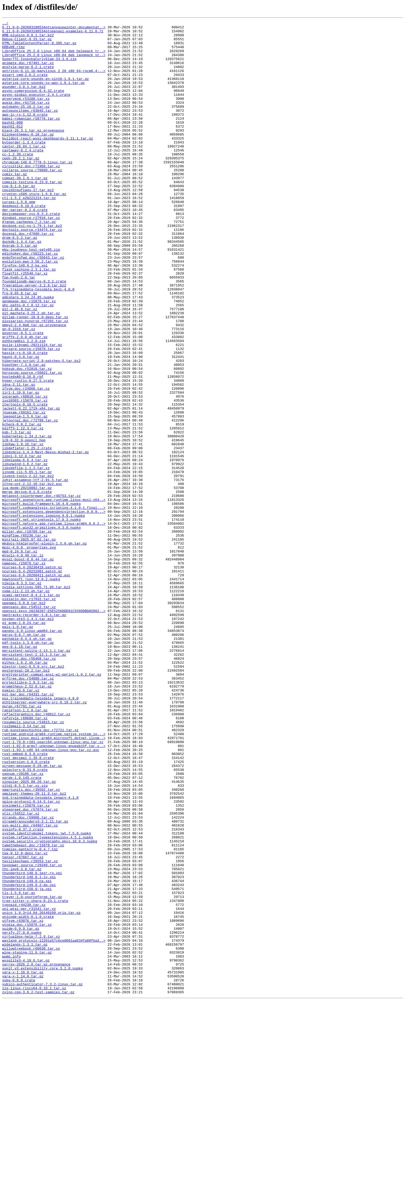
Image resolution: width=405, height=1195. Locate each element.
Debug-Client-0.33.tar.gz (27, 43)
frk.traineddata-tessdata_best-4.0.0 (38, 343)
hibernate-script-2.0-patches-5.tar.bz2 (41, 428)
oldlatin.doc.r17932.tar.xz (29, 714)
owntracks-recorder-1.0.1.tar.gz (34, 733)
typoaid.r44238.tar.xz (24, 1081)
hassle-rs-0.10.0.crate (25, 419)
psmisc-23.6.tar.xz (20, 824)
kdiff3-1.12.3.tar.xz (22, 509)
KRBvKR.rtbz (13, 52)
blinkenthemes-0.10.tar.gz (28, 157)
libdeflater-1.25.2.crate (27, 533)
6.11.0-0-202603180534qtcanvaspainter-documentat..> (53, 28)
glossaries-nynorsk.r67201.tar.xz (35, 381)
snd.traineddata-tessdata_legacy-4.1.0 (40, 953)
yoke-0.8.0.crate (18, 1172)
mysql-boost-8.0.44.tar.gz (28, 667)
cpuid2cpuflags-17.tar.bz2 (28, 224)
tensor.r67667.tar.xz (22, 1024)
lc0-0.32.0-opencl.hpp (24, 524)
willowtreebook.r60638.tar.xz (31, 1134)
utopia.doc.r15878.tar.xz (27, 1105)
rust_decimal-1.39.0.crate (28, 905)
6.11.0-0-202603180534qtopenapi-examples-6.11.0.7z (52, 33)
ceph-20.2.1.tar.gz (20, 185)
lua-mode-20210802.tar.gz (27, 581)
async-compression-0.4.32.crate (33, 104)
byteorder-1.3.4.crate (24, 166)
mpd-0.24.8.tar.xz (19, 657)
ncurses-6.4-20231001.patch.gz (32, 681)
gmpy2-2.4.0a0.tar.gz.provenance (34, 386)
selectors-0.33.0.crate (25, 919)
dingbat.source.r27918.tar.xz (31, 257)
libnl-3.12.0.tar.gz (21, 543)
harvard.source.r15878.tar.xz (31, 414)
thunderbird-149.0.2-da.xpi (29, 1057)
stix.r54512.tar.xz (20, 972)
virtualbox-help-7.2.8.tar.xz (31, 1119)
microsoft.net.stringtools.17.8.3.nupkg (41, 619)
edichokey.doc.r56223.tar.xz (30, 300)
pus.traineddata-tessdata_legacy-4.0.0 (40, 834)
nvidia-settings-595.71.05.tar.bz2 (36, 700)
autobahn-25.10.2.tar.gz (26, 124)
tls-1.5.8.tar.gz (18, 1067)
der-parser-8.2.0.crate (25, 247)
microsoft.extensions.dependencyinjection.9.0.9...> (53, 610)
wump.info (11, 1143)
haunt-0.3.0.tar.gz (20, 424)
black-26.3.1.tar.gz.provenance (33, 152)
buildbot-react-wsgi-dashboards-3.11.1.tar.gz (47, 162)
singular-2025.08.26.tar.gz (29, 934)
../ (5, 23)
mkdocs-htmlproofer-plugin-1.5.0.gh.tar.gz (44, 648)
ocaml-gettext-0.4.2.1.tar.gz (31, 710)
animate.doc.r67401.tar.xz (28, 71)
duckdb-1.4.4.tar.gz (21, 286)
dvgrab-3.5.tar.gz (19, 290)
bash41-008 (12, 143)
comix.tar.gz (14, 205)
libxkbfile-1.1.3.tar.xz (26, 557)
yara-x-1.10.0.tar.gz (22, 1162)
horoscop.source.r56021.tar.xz (32, 443)
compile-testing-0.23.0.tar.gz (32, 214)
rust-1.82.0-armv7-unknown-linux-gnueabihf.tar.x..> (53, 891)
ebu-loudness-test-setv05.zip (31, 295)
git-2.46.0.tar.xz (19, 367)
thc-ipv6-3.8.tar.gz (21, 1038)
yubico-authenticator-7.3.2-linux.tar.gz (42, 1177)
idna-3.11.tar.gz (18, 457)
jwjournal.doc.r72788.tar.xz (30, 500)
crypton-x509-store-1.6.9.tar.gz (34, 228)
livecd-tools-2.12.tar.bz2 (28, 567)
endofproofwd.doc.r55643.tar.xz (33, 305)
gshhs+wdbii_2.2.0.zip (24, 405)
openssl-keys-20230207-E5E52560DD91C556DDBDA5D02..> (53, 729)
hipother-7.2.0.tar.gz (24, 433)
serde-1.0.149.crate (21, 929)
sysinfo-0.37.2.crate (22, 991)
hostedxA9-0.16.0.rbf (22, 448)
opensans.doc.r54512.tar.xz (29, 724)
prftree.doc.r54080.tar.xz (28, 810)
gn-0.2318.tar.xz (18, 390)
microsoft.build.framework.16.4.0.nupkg (41, 600)
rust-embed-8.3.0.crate (25, 900)
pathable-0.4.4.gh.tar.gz (27, 762)
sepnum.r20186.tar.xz (22, 924)
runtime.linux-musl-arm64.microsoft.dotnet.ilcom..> (53, 881)
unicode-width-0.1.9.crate (28, 1096)
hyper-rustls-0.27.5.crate (28, 452)
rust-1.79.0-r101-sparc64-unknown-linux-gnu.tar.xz (52, 886)
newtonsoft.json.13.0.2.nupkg (31, 691)
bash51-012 (12, 147)
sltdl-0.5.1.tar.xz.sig (25, 938)
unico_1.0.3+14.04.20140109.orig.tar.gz (41, 1091)
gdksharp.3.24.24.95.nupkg (28, 352)
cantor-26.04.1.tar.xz (24, 171)
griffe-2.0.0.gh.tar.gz (25, 400)
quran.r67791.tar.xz (21, 843)
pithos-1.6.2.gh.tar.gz (25, 791)
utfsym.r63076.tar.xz (22, 1100)
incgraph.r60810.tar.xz (25, 471)
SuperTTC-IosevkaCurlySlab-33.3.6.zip (39, 66)
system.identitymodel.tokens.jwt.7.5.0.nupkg (46, 996)
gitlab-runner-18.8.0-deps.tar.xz (35, 376)
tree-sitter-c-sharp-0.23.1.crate (35, 1077)
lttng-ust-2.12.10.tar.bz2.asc (32, 576)
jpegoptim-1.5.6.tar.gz (25, 495)
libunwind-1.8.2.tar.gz (25, 552)
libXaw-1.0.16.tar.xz (22, 529)
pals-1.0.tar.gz (17, 748)
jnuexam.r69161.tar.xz (24, 490)
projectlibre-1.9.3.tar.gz (28, 814)
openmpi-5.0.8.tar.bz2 (24, 719)
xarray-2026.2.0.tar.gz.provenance (36, 1153)
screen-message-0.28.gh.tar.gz (32, 915)
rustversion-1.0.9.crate (26, 910)
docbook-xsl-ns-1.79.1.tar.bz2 (32, 266)
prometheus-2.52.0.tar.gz (27, 819)
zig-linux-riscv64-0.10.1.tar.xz (34, 1181)
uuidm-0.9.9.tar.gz (20, 1110)
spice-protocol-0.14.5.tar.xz (31, 957)
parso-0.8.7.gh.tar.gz (24, 757)
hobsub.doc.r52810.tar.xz (27, 438)
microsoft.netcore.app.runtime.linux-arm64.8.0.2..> (53, 624)
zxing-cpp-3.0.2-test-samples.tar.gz (38, 1186)
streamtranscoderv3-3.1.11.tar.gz (35, 981)
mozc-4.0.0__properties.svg (29, 652)
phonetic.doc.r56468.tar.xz (29, 786)
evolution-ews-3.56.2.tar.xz (30, 309)
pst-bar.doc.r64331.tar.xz (28, 829)
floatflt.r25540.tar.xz (25, 324)
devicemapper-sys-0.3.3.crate (31, 252)
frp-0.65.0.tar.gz (19, 347)
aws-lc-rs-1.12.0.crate (25, 133)
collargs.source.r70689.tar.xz (32, 200)
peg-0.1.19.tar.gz (19, 772)
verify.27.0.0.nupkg (21, 1115)
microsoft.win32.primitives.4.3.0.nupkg (41, 629)
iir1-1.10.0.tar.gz (20, 467)
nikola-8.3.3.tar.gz (21, 695)
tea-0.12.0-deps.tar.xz (25, 1019)
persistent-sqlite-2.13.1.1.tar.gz (36, 776)
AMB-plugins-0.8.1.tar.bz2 (28, 38)
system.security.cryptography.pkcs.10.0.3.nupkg (49, 1005)
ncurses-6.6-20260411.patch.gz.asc (36, 686)
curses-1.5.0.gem (18, 238)
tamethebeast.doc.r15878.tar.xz (33, 1010)
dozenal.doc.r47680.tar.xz (28, 276)
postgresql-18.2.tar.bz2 (26, 800)
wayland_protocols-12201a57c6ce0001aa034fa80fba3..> (53, 1124)
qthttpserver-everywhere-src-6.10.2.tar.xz (44, 838)
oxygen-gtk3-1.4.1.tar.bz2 (28, 738)
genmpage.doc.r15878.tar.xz (29, 357)
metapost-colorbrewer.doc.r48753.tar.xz (41, 590)
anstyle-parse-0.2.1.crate (28, 76)
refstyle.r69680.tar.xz (25, 857)
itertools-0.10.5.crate (25, 481)
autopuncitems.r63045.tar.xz (30, 128)
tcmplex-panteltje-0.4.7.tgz (30, 1015)
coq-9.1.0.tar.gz (18, 219)
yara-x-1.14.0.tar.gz (22, 1167)
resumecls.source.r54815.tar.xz (33, 862)
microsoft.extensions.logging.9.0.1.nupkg (43, 614)
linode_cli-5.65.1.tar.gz (27, 562)
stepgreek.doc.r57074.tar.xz (30, 967)
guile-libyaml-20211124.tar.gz (32, 409)
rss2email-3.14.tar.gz (24, 867)
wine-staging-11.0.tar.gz (27, 1138)
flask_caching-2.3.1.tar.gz (29, 319)
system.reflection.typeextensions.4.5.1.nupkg (47, 1000)
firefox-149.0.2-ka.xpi (25, 314)
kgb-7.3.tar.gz (16, 514)
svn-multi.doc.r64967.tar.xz (30, 986)
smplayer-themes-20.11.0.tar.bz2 (34, 948)
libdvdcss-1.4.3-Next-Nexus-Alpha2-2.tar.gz (45, 538)
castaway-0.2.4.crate (22, 176)
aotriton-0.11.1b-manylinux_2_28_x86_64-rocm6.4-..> (53, 81)
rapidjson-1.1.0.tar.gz (25, 848)
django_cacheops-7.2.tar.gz (29, 262)
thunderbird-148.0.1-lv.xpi (29, 1048)
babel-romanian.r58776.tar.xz (31, 138)
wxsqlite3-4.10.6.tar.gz (26, 1148)
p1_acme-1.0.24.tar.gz (24, 743)
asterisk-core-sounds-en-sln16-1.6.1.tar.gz (45, 90)
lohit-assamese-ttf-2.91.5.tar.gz (35, 571)
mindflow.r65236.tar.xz (25, 638)
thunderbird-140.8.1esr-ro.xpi (32, 1043)
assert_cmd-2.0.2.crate (25, 85)
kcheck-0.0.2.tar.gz (21, 505)
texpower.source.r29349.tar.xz (32, 1034)
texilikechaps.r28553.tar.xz (30, 1029)
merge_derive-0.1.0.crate (27, 586)
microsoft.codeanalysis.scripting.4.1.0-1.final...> (53, 605)
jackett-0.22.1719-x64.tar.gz (31, 486)
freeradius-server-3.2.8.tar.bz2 (34, 338)
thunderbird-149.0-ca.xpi (27, 1053)
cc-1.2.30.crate (17, 181)
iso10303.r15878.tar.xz (25, 476)
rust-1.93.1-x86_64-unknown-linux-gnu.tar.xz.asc (50, 895)
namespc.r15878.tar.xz (24, 672)
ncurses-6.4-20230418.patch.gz (32, 676)
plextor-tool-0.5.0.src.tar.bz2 (33, 795)
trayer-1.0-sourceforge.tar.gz (32, 1072)
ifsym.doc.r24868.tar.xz (26, 462)
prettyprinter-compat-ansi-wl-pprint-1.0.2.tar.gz (51, 805)
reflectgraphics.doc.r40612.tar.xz (36, 853)
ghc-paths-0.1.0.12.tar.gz (28, 362)
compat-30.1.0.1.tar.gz (25, 209)
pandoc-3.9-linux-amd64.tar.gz (32, 753)
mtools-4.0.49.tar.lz (22, 662)
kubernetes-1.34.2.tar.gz (27, 519)
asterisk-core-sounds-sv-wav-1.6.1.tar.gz (43, 95)
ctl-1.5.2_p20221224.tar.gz (29, 233)
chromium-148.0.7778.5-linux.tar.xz (37, 190)
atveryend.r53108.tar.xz (26, 114)
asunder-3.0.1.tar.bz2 (24, 100)
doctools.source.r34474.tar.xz (32, 271)
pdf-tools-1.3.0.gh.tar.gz (28, 767)
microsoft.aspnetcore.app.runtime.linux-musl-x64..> (53, 595)
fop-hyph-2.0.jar (18, 328)
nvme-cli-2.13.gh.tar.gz (26, 705)
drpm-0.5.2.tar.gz (19, 281)
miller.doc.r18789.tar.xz (27, 633)
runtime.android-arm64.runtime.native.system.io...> (53, 876)
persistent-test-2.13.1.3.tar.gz (34, 781)
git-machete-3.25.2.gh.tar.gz (31, 371)
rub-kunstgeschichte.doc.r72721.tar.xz (40, 872)
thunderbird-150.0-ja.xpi (27, 1062)
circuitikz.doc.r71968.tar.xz (31, 195)
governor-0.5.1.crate (22, 395)
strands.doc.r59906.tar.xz (28, 976)
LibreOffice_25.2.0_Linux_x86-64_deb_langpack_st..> (53, 62)
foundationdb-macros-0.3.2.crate (34, 333)
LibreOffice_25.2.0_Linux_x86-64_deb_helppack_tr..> (53, 57)
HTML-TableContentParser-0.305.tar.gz (39, 47)
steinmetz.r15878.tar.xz (26, 962)
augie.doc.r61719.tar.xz (26, 119)
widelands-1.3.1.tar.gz (25, 1129)
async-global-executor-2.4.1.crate (36, 109)
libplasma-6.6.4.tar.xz (25, 548)
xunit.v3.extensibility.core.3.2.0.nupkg (42, 1158)
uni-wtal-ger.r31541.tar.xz (29, 1086)
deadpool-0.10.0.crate (24, 243)
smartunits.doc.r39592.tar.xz (31, 943)
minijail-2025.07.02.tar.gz (29, 643)
